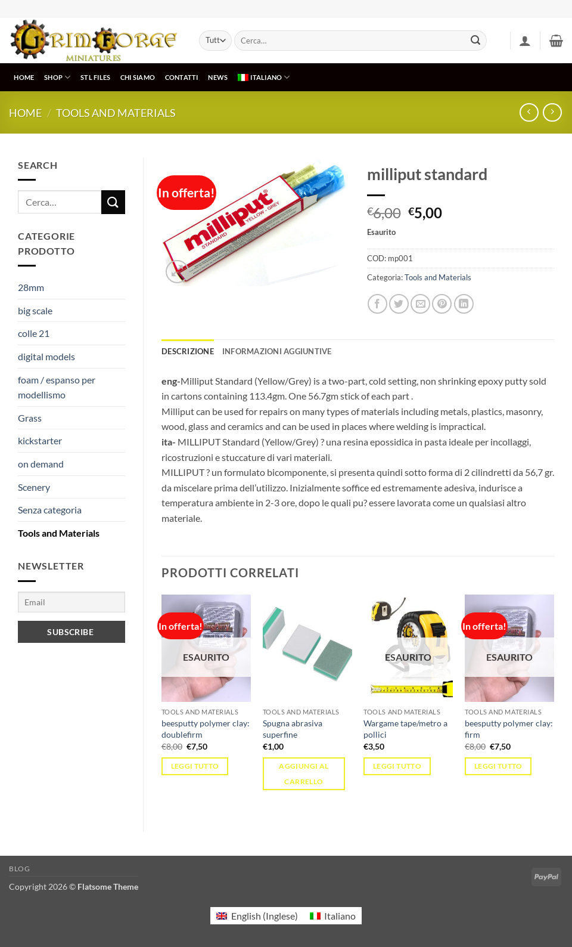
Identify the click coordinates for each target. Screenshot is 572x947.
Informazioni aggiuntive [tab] (277, 351)
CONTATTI (181, 77)
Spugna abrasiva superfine (292, 728)
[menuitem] (264, 77)
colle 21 (33, 333)
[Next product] (529, 112)
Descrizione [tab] (187, 351)
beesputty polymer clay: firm (509, 728)
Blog (19, 868)
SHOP (57, 77)
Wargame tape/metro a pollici (405, 728)
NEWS (218, 77)
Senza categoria (50, 509)
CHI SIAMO (137, 77)
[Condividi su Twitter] (399, 304)
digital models (46, 356)
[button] (525, 40)
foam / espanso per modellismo (56, 387)
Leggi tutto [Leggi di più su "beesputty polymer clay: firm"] (498, 766)
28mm (31, 287)
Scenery (34, 487)
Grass (30, 417)
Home (25, 112)
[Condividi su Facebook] (377, 304)
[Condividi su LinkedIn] (464, 304)
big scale (35, 310)
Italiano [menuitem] (340, 915)
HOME (24, 77)
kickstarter (40, 440)
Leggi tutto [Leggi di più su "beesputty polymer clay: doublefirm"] (195, 766)
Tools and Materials (116, 112)
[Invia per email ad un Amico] (420, 304)
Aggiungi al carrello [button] (303, 773)
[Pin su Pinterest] (442, 304)
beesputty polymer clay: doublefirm (205, 728)
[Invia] (475, 40)
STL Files (95, 77)
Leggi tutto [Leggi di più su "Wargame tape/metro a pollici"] (397, 766)
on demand (41, 463)
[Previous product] (552, 112)
